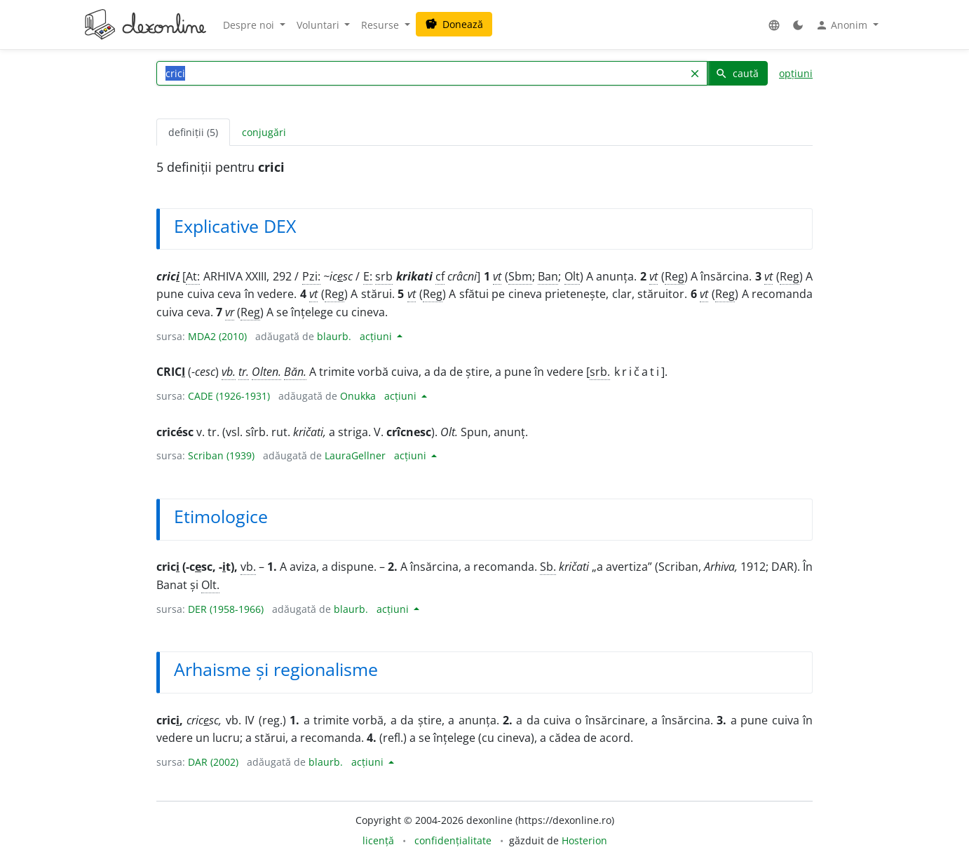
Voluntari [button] (319, 25)
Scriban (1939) (221, 455)
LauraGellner (355, 455)
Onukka (358, 396)
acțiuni (377, 336)
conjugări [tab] (264, 132)
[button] (774, 25)
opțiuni (796, 73)
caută (737, 73)
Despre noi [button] (250, 25)
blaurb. (334, 336)
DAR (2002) (213, 762)
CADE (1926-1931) (229, 396)
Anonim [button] (842, 25)
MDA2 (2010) (217, 336)
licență (378, 840)
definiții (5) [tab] (193, 132)
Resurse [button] (381, 25)
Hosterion (584, 840)
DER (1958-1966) (226, 609)
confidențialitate (453, 840)
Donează (454, 24)
